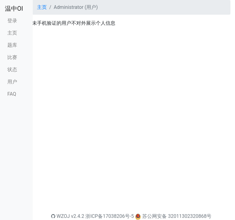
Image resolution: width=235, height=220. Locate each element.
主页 (12, 33)
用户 (12, 82)
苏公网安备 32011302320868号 (176, 216)
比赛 (12, 57)
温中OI (14, 8)
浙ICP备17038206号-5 (109, 216)
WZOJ (60, 216)
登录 (12, 21)
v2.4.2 (77, 216)
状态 (12, 69)
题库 (12, 45)
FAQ (11, 94)
